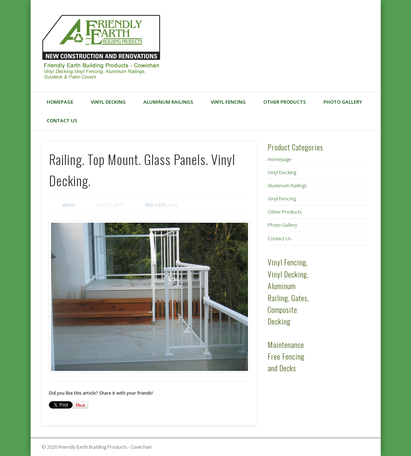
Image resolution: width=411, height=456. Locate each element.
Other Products (284, 102)
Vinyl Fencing (228, 102)
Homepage (60, 102)
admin (68, 205)
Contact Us (62, 120)
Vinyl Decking (108, 102)
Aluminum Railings (168, 102)
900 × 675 (156, 205)
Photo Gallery (342, 102)
